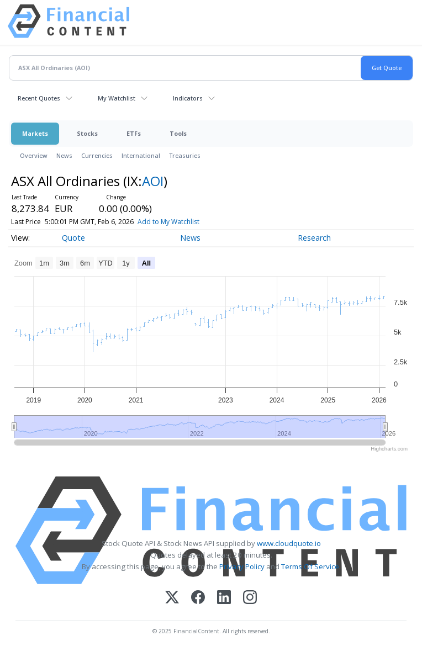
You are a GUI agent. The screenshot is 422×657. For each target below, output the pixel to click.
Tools (178, 133)
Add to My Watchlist (190, 221)
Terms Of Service (310, 566)
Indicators (188, 98)
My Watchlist (116, 98)
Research (314, 237)
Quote (73, 237)
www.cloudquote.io (289, 543)
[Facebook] (198, 598)
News (64, 155)
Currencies (97, 155)
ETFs (133, 133)
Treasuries (185, 155)
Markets (35, 133)
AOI (152, 181)
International (141, 155)
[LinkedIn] (224, 598)
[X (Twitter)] (172, 598)
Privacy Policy (242, 566)
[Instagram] (250, 598)
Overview (34, 155)
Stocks (87, 133)
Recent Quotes (39, 98)
